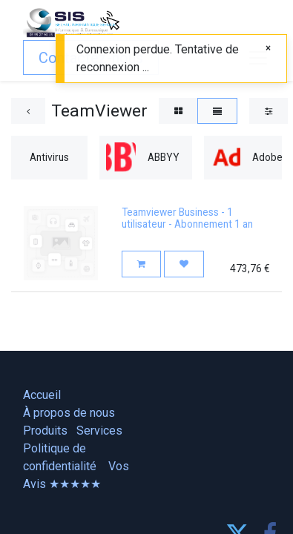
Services (99, 430)
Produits (45, 430)
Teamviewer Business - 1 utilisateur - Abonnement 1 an (187, 218)
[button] (141, 264)
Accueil (42, 395)
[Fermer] (268, 48)
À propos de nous (69, 413)
